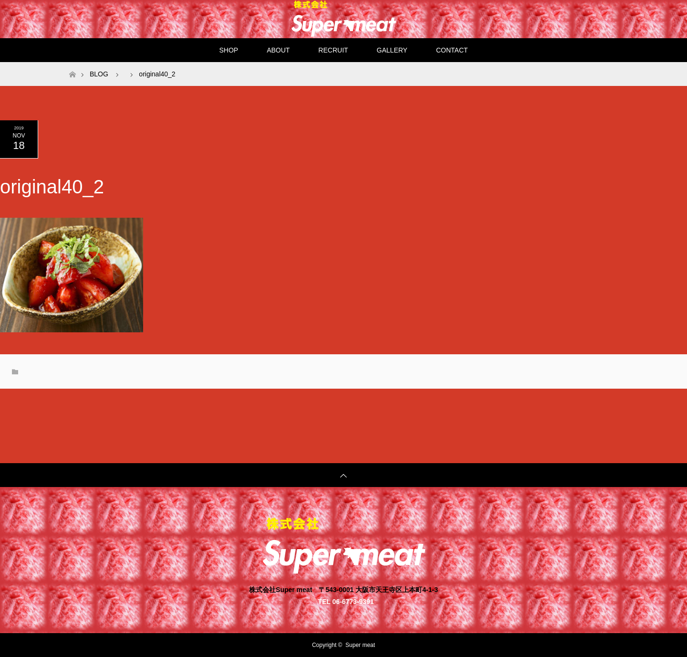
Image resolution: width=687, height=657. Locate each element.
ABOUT (278, 50)
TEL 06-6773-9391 (346, 601)
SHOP (228, 50)
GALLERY (392, 50)
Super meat (360, 645)
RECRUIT (333, 50)
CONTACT (452, 50)
